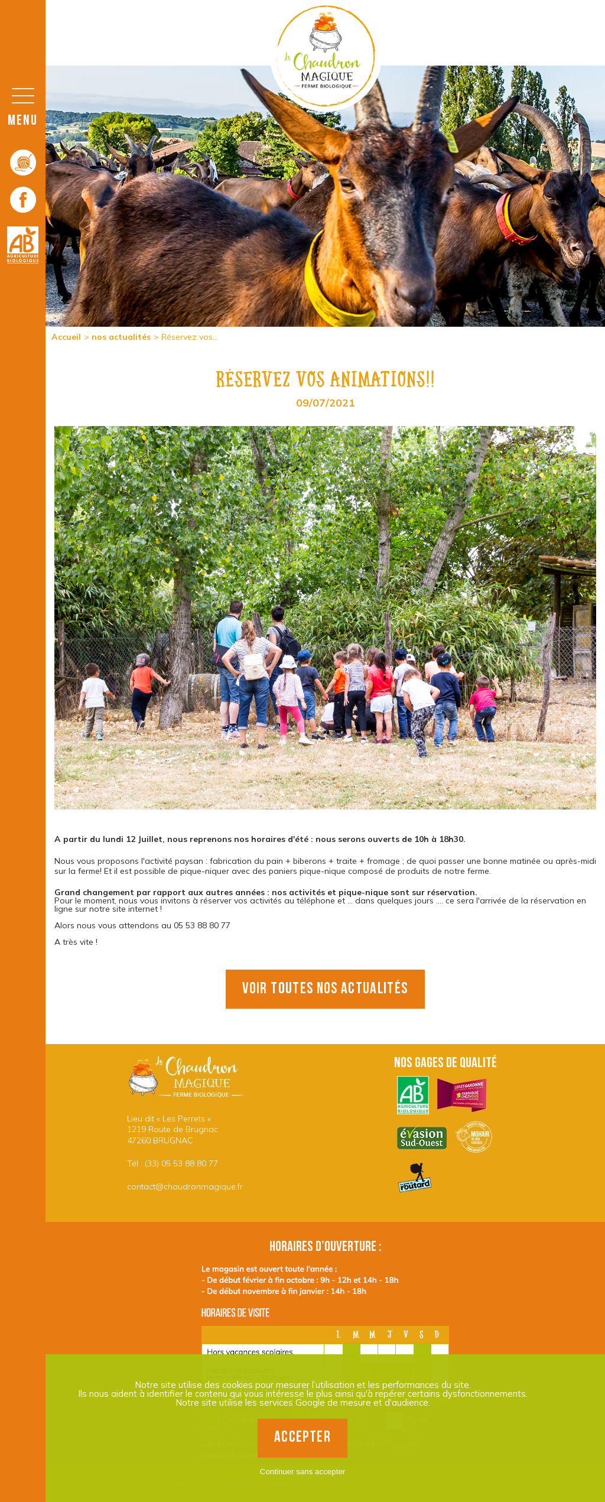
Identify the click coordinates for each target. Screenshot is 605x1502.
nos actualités (121, 336)
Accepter (302, 1437)
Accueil (66, 336)
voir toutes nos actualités (325, 989)
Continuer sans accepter (302, 1471)
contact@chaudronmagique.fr (185, 1186)
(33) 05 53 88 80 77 (181, 1163)
